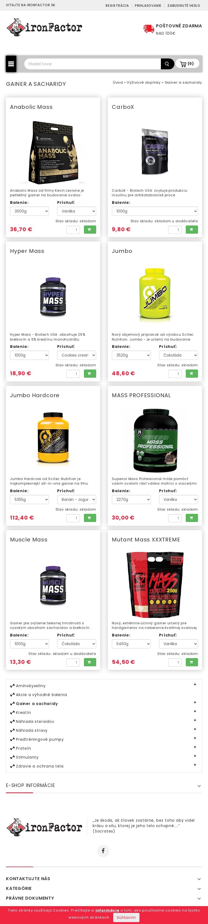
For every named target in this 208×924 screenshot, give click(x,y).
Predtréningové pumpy (40, 739)
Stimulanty (27, 757)
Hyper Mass (27, 251)
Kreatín (23, 712)
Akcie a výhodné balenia (41, 694)
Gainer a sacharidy (183, 82)
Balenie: (19, 202)
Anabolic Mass (31, 107)
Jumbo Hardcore (35, 395)
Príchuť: (66, 202)
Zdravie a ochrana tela (40, 766)
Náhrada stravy (32, 730)
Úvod (118, 82)
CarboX (123, 107)
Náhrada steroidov (35, 721)
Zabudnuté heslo (183, 5)
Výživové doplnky (144, 82)
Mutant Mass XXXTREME (146, 539)
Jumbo (122, 251)
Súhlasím (126, 917)
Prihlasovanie (148, 5)
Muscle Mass (29, 539)
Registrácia (117, 5)
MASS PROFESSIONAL (141, 395)
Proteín (23, 748)
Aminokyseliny (31, 685)
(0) (191, 63)
